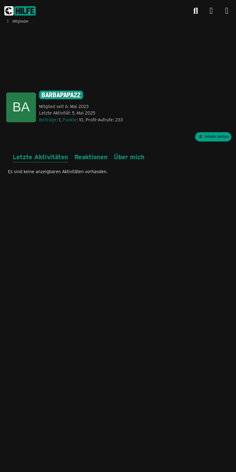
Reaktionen (91, 156)
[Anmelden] (211, 11)
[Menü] (226, 11)
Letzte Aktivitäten (40, 156)
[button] (213, 137)
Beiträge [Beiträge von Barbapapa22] (47, 120)
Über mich (129, 156)
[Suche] (195, 11)
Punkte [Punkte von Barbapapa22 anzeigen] (70, 120)
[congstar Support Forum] (20, 11)
